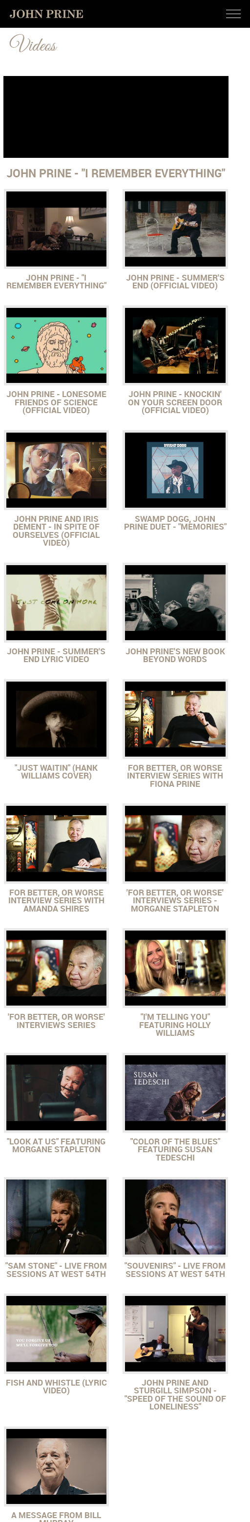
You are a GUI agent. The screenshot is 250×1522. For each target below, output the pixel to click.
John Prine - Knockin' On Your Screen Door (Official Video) (175, 402)
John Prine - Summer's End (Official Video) (175, 281)
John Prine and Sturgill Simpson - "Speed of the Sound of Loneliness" (175, 1394)
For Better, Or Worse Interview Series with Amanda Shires (56, 900)
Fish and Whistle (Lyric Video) (56, 1386)
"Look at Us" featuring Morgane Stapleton (56, 1145)
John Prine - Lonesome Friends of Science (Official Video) (56, 402)
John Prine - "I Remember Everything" (56, 281)
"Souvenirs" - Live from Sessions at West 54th (175, 1269)
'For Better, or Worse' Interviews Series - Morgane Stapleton (175, 900)
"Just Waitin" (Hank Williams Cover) (56, 771)
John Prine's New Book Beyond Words (175, 655)
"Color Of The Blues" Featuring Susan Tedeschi (175, 1149)
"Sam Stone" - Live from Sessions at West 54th (56, 1269)
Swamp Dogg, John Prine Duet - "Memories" (175, 523)
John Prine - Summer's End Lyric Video (56, 655)
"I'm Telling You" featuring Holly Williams (175, 1024)
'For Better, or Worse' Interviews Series (56, 1020)
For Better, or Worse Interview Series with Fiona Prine (175, 775)
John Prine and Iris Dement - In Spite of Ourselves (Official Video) (56, 531)
